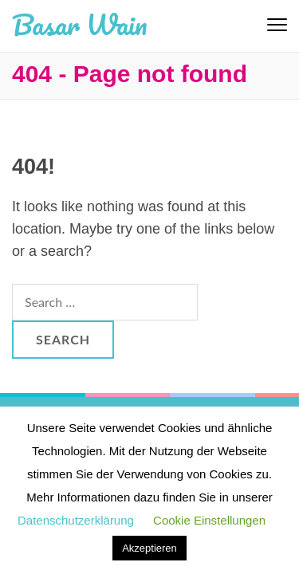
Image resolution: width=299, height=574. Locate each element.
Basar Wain (79, 24)
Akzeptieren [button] (149, 548)
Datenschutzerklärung (76, 520)
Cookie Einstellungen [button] (209, 520)
